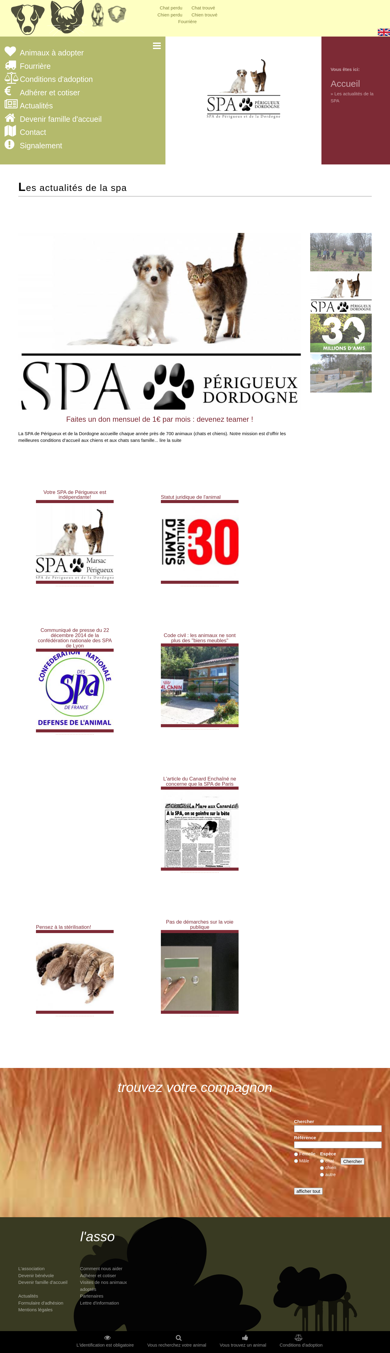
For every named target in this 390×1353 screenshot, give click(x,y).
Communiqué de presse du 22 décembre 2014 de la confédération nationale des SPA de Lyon (75, 637)
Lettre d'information (99, 1302)
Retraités (97, 16)
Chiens (27, 20)
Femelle (307, 1153)
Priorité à (118, 16)
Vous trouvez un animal (243, 1345)
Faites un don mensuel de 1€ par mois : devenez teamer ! (159, 419)
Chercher (304, 1121)
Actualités (36, 106)
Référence (305, 1137)
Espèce (328, 1153)
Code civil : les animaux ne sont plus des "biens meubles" (200, 637)
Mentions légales (35, 1309)
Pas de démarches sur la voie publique (199, 924)
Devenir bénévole (36, 1275)
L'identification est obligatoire (105, 1345)
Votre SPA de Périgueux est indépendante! (75, 494)
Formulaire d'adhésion (40, 1302)
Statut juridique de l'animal (191, 497)
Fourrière (187, 21)
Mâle (304, 1160)
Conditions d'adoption (56, 79)
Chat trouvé (203, 7)
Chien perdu (170, 14)
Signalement (41, 146)
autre (330, 1174)
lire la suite (171, 440)
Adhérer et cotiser (50, 93)
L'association (31, 1268)
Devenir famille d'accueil (61, 119)
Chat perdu (171, 7)
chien (330, 1167)
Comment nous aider (101, 1268)
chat (329, 1160)
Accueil (345, 84)
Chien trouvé (204, 14)
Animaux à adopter (52, 53)
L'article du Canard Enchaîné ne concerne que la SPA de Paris (199, 781)
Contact (33, 132)
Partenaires (92, 1295)
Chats (67, 20)
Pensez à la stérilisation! (63, 927)
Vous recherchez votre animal (176, 1345)
